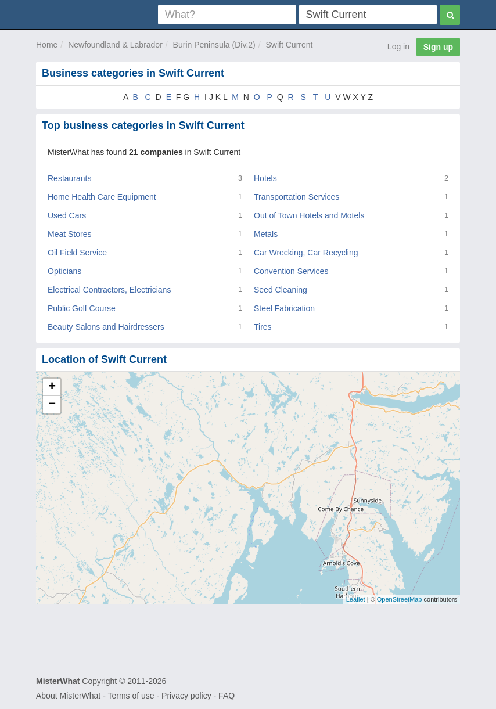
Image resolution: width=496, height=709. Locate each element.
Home (46, 44)
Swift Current (289, 44)
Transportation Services (296, 196)
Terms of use (130, 695)
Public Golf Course (82, 308)
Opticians (64, 271)
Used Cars (67, 215)
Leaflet (355, 599)
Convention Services (291, 271)
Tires (263, 327)
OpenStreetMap (399, 599)
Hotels (265, 178)
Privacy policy (186, 695)
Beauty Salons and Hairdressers (106, 327)
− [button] (52, 404)
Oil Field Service (77, 252)
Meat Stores (69, 234)
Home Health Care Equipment (102, 196)
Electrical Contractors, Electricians (109, 289)
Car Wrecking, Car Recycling (306, 252)
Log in (398, 46)
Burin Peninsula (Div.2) (214, 44)
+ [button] (52, 387)
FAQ (226, 695)
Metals (266, 234)
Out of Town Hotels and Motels (309, 215)
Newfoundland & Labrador (115, 44)
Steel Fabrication (284, 308)
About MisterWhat (68, 695)
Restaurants (69, 178)
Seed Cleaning (280, 289)
